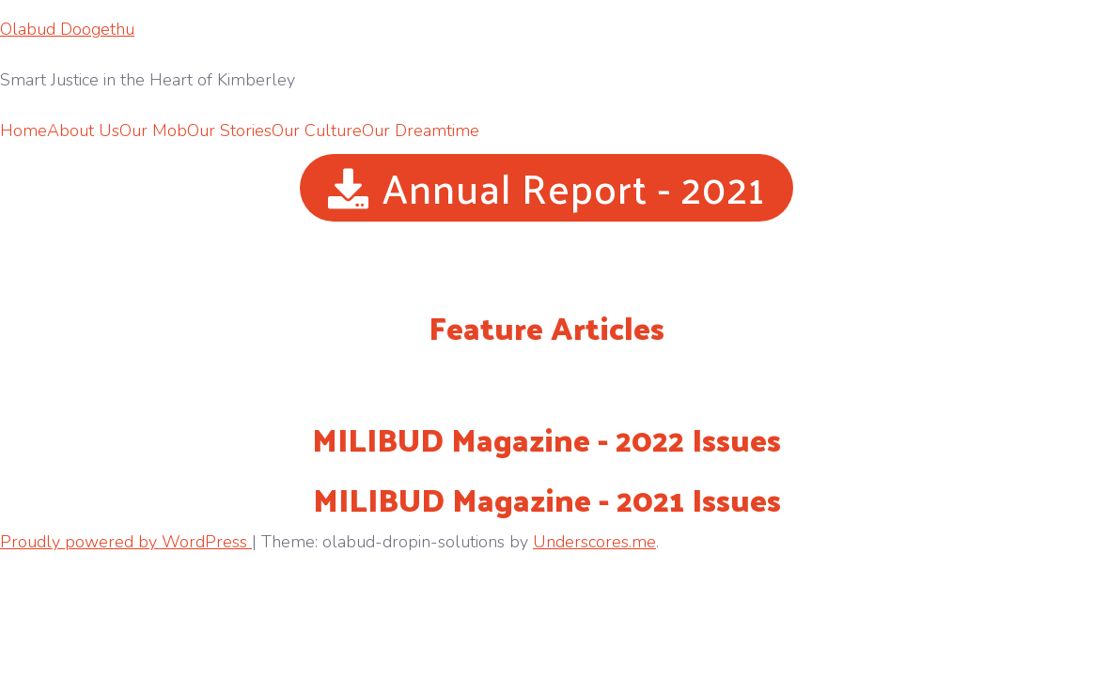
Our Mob (153, 130)
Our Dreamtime (420, 130)
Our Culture (317, 130)
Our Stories (229, 130)
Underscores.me (594, 541)
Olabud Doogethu (67, 29)
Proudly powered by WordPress (126, 541)
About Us (83, 130)
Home (23, 130)
